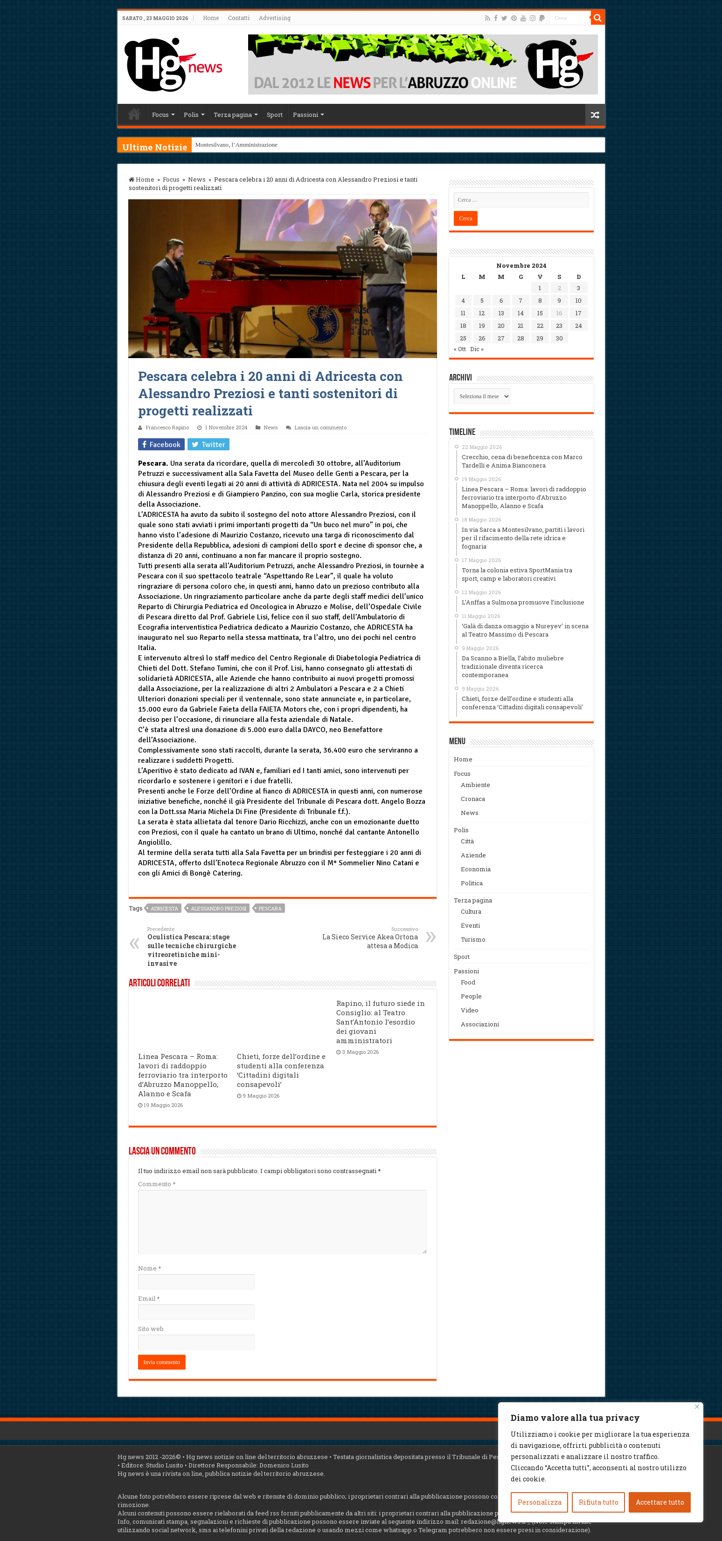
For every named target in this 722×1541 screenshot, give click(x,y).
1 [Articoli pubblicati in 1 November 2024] (540, 288)
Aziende (473, 855)
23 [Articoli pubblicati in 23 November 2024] (559, 325)
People (471, 996)
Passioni (305, 114)
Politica (472, 883)
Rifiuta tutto (598, 1502)
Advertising (275, 17)
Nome (149, 1268)
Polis (191, 114)
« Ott (460, 349)
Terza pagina (233, 114)
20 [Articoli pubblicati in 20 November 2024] (501, 325)
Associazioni (480, 1024)
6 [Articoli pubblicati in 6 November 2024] (501, 300)
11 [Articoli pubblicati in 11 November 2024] (463, 313)
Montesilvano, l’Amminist (227, 144)
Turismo (473, 939)
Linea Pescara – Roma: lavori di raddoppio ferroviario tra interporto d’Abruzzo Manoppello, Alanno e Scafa (183, 1075)
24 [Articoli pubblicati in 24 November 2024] (578, 325)
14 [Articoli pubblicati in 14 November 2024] (521, 313)
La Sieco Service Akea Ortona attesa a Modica (370, 937)
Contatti (239, 17)
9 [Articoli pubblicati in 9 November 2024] (559, 300)
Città (467, 841)
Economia (476, 869)
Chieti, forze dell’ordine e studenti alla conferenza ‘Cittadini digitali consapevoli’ (281, 1070)
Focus (160, 114)
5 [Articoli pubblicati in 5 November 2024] (482, 300)
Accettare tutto (660, 1502)
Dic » (477, 349)
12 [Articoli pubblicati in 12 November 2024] (482, 313)
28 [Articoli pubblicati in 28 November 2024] (520, 338)
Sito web (151, 1328)
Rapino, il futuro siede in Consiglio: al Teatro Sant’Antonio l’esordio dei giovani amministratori (380, 1021)
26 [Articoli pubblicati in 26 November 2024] (482, 338)
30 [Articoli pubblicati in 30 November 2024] (559, 338)
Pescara (270, 908)
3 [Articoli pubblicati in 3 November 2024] (578, 288)
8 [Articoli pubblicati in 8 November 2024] (540, 300)
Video (470, 1010)
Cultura (471, 911)
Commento (156, 1184)
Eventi (470, 925)
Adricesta (164, 908)
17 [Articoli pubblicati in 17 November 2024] (579, 313)
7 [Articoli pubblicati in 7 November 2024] (520, 300)
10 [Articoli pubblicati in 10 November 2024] (579, 300)
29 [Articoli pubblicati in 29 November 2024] (539, 338)
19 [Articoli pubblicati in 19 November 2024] (482, 325)
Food (468, 982)
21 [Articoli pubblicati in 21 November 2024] (520, 325)
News (197, 179)
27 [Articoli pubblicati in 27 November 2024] (501, 338)
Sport (275, 114)
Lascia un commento (321, 427)
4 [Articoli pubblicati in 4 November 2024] (463, 300)
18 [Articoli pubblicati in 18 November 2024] (463, 325)
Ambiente (475, 785)
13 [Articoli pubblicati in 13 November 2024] (501, 313)
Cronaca (473, 798)
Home (211, 17)
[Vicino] (697, 1407)
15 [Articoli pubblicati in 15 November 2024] (540, 313)
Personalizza (540, 1502)
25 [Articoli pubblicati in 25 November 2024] (463, 338)
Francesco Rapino (167, 427)
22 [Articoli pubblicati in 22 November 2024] (540, 325)
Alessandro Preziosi (218, 908)
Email (149, 1298)
